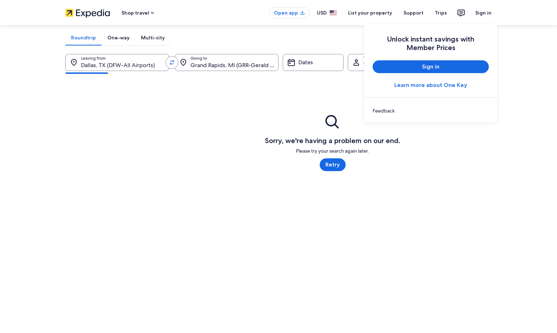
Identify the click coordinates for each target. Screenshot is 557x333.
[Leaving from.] (117, 62)
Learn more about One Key (430, 85)
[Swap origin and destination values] (172, 62)
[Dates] (313, 62)
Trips (441, 13)
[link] (430, 110)
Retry (332, 164)
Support (413, 13)
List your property (370, 13)
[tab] (83, 37)
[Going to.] (226, 62)
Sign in (483, 13)
